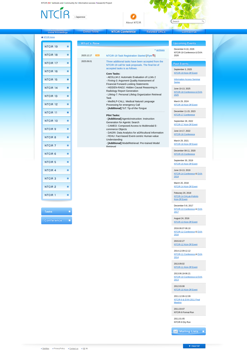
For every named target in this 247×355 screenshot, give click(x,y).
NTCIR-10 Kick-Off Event (185, 290)
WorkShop (56, 211)
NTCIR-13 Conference (184, 209)
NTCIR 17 (56, 63)
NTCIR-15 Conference (184, 154)
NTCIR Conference (123, 31)
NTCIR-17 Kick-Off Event (185, 124)
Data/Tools (90, 31)
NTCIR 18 (56, 55)
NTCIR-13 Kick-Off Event (185, 222)
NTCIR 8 (56, 137)
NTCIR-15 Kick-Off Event (185, 164)
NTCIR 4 (56, 170)
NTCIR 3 (56, 178)
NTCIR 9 (56, 129)
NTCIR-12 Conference (184, 232)
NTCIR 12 (56, 104)
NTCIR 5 (56, 162)
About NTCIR (133, 19)
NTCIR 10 (56, 121)
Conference (56, 220)
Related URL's (156, 31)
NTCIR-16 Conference (184, 134)
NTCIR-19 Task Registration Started (126, 55)
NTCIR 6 (56, 153)
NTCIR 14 (56, 88)
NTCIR (55, 12)
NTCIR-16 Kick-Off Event (185, 144)
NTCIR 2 (56, 186)
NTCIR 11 (56, 112)
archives (160, 50)
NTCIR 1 (56, 195)
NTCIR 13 (56, 96)
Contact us (189, 31)
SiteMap (45, 348)
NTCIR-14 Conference (184, 174)
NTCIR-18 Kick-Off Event (185, 105)
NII (85, 348)
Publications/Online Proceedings (57, 31)
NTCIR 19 (56, 46)
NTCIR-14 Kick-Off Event (185, 186)
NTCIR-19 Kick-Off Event (185, 73)
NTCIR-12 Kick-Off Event (185, 244)
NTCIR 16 (56, 71)
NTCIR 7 (56, 145)
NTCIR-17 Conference (184, 115)
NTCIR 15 (56, 79)
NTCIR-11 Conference (185, 254)
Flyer (151, 55)
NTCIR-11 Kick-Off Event (185, 267)
